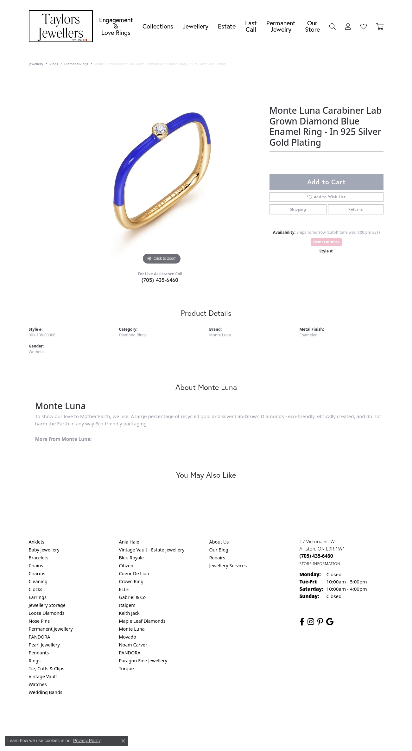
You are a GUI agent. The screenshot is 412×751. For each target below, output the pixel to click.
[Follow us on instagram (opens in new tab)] (310, 622)
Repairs (217, 558)
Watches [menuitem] (38, 684)
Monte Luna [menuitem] (132, 629)
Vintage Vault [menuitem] (43, 676)
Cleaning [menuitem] (38, 581)
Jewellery (195, 26)
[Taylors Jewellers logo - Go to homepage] (62, 26)
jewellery (36, 64)
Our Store (312, 26)
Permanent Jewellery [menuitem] (51, 629)
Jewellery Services (228, 566)
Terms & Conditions (212, 718)
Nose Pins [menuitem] (39, 621)
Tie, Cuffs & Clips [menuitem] (47, 668)
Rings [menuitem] (35, 661)
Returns (355, 209)
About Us (219, 542)
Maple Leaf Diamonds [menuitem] (142, 621)
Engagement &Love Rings (116, 26)
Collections (158, 26)
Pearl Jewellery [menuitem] (44, 645)
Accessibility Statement (259, 718)
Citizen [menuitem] (126, 566)
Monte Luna (220, 335)
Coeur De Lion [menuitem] (134, 573)
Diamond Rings (76, 64)
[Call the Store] (316, 556)
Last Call (251, 26)
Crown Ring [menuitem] (131, 581)
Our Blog (218, 550)
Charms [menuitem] (37, 573)
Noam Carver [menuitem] (133, 645)
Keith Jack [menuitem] (129, 613)
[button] (332, 26)
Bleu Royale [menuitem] (131, 558)
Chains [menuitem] (36, 566)
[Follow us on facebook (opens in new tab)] (302, 622)
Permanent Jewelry (280, 26)
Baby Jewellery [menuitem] (44, 550)
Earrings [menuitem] (38, 597)
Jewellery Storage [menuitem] (47, 605)
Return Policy (143, 718)
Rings (53, 64)
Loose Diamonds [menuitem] (47, 613)
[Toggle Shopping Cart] (379, 26)
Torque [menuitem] (126, 668)
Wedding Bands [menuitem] (45, 692)
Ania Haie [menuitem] (129, 542)
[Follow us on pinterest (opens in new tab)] (320, 622)
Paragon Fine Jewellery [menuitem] (143, 661)
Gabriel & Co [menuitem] (132, 597)
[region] (162, 171)
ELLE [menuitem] (124, 589)
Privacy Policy (175, 718)
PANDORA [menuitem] (39, 637)
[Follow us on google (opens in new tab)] (329, 622)
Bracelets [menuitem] (38, 558)
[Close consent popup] (123, 741)
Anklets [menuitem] (37, 542)
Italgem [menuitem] (127, 605)
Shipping (298, 209)
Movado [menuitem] (127, 637)
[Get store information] (320, 563)
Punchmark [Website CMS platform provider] (217, 738)
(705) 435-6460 (160, 280)
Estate (227, 26)
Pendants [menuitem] (39, 653)
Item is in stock (326, 241)
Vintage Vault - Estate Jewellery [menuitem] (152, 550)
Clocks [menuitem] (35, 589)
